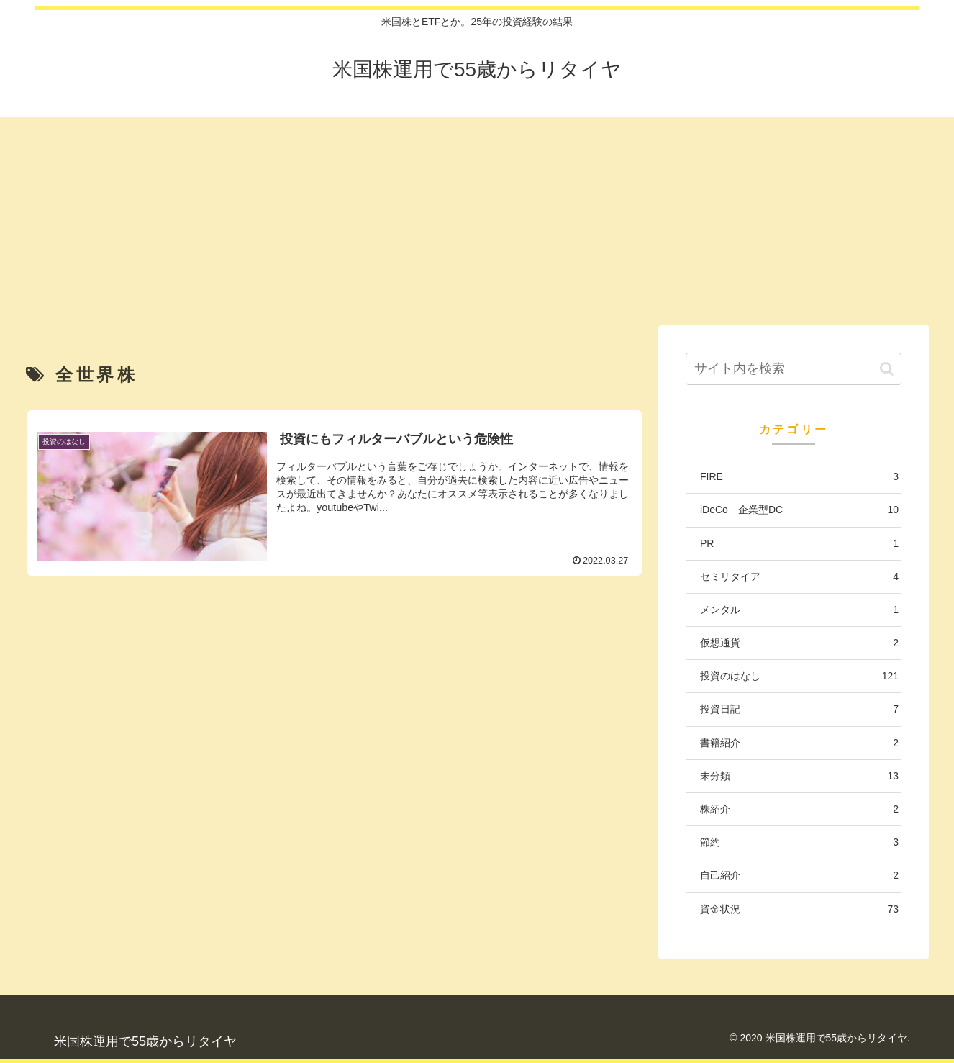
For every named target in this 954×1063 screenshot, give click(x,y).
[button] (886, 369)
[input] (793, 369)
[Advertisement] (477, 217)
